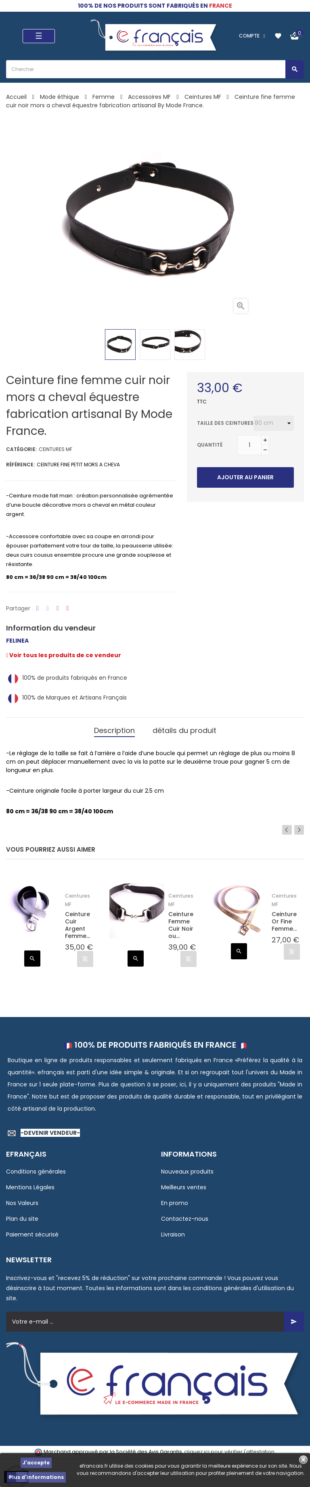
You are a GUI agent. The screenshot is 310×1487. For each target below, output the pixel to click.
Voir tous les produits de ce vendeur (63, 655)
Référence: (20, 464)
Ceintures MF (55, 449)
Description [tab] (114, 730)
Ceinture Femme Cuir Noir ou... (180, 925)
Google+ (58, 608)
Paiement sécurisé (32, 1234)
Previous (287, 830)
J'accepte (36, 1462)
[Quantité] (249, 445)
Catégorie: (21, 449)
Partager (37, 608)
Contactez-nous (184, 1219)
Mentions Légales (30, 1187)
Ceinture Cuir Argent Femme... (77, 925)
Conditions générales (36, 1171)
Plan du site (22, 1219)
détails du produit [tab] (184, 730)
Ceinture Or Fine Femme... (284, 922)
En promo (174, 1203)
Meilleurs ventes (183, 1187)
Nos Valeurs (22, 1203)
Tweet (47, 608)
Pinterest (68, 608)
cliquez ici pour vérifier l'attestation (229, 1451)
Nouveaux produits (187, 1171)
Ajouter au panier (245, 477)
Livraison (173, 1234)
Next (299, 830)
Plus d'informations (36, 1477)
